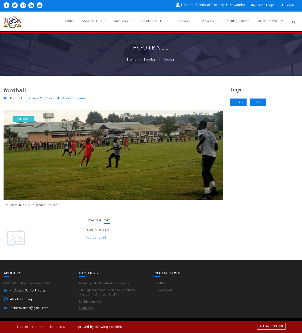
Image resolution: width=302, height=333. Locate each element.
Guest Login (262, 5)
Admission (118, 22)
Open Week (98, 231)
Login (287, 5)
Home (62, 22)
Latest (258, 102)
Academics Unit (151, 22)
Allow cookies (271, 326)
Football (150, 60)
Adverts (207, 22)
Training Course (235, 22)
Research (182, 22)
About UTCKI (87, 22)
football (160, 283)
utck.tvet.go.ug (21, 299)
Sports (238, 102)
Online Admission (269, 22)
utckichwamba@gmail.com (29, 308)
